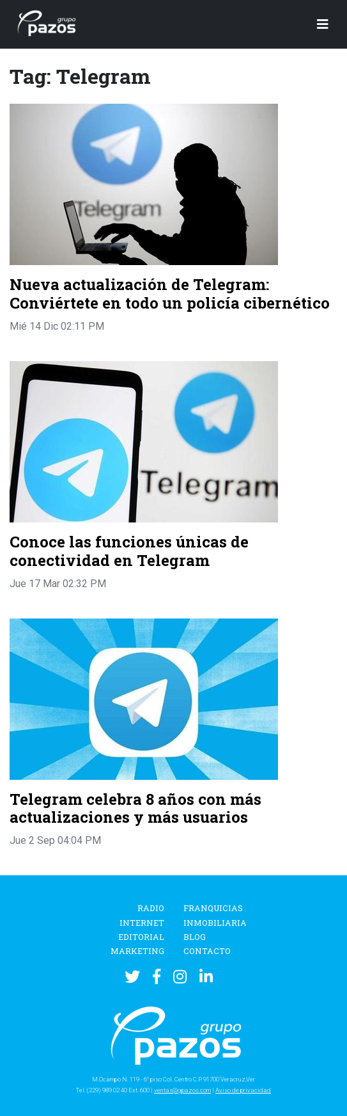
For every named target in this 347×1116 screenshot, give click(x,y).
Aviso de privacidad (243, 1090)
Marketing (137, 951)
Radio (150, 908)
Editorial (141, 937)
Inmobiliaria (215, 923)
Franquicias (213, 908)
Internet (142, 923)
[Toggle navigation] (323, 24)
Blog (194, 937)
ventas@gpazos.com (182, 1090)
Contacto (207, 951)
